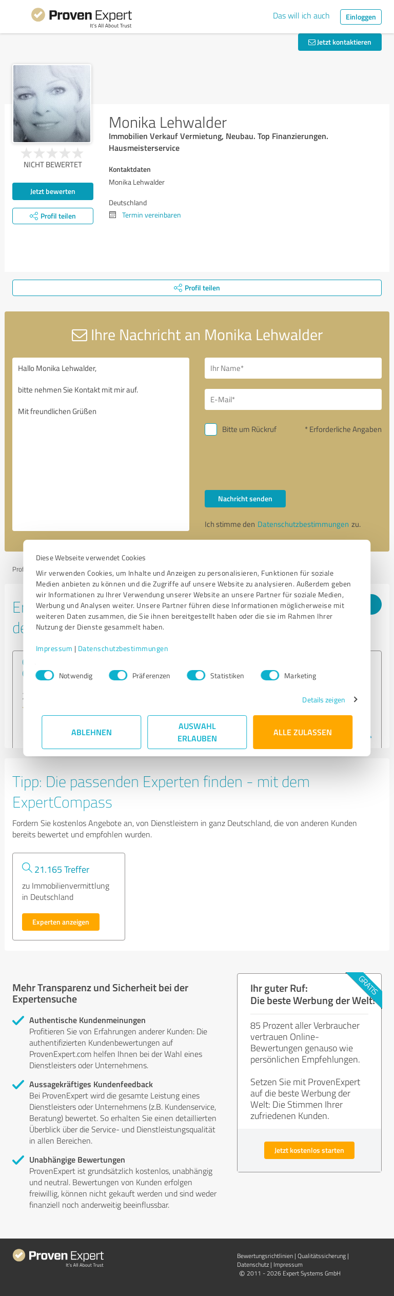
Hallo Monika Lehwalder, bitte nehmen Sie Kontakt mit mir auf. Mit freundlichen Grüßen (100, 444)
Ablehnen (91, 732)
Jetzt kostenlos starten (309, 1150)
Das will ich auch (301, 15)
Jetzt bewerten (52, 191)
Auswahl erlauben (197, 732)
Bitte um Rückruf (249, 429)
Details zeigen (318, 699)
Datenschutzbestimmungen (129, 648)
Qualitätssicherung (322, 1255)
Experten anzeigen (60, 922)
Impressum (60, 648)
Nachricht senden (245, 498)
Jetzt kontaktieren (339, 42)
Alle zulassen (302, 732)
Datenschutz (253, 1264)
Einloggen (361, 17)
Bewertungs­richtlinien (265, 1255)
